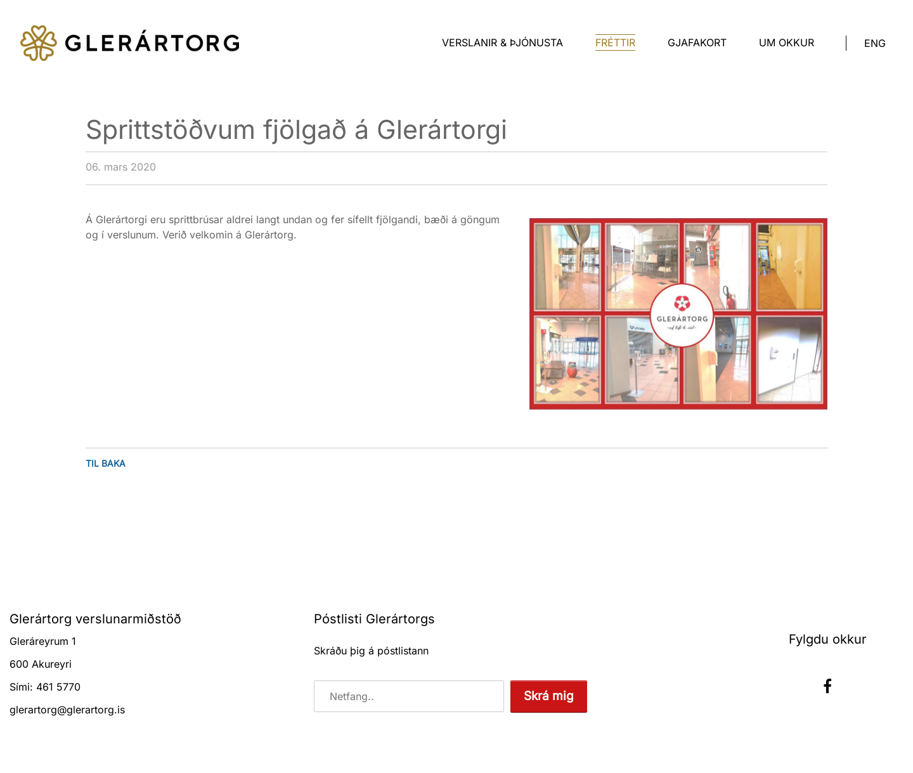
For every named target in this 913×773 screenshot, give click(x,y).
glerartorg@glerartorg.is (67, 709)
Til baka (106, 463)
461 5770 (58, 686)
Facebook (827, 686)
